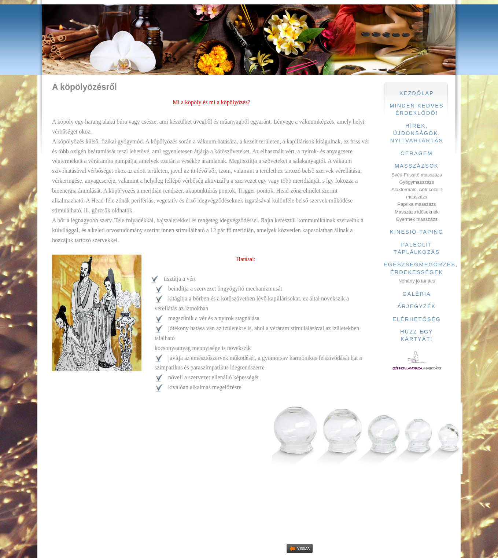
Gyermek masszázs (417, 219)
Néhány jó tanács (416, 281)
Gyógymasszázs (416, 182)
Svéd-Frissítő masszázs (416, 175)
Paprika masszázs (417, 204)
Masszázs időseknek (417, 212)
